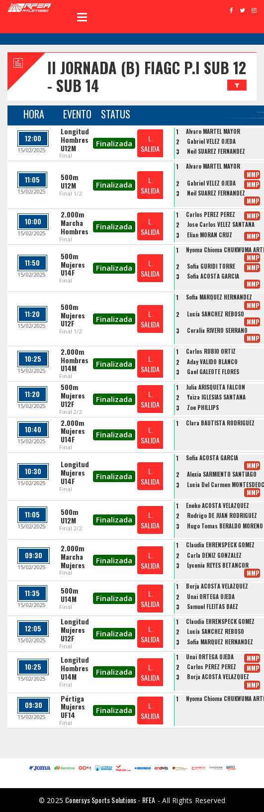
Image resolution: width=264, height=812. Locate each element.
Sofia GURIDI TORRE (211, 266)
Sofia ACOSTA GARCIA (213, 276)
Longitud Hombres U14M (75, 668)
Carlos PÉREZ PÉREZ (210, 214)
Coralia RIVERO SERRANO (217, 330)
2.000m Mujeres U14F (73, 431)
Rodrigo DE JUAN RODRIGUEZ (222, 515)
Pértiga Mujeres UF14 (73, 706)
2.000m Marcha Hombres (74, 222)
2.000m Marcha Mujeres (73, 556)
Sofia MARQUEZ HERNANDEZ (219, 297)
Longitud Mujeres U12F (75, 629)
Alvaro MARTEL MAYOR (213, 131)
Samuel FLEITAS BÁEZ (212, 606)
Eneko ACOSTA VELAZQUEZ (217, 505)
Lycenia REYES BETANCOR (218, 565)
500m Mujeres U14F (73, 264)
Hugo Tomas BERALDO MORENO (225, 526)
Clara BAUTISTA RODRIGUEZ (220, 423)
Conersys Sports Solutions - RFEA (110, 800)
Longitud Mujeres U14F (75, 472)
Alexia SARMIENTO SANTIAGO (222, 474)
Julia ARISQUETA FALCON (215, 387)
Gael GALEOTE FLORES (213, 372)
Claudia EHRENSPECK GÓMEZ (220, 545)
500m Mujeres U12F (73, 315)
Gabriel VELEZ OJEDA (211, 141)
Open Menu (82, 17)
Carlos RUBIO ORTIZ (211, 351)
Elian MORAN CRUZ (209, 235)
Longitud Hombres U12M (75, 139)
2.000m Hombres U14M (74, 360)
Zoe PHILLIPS (203, 407)
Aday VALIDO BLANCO (212, 362)
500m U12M (69, 181)
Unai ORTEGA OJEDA (211, 597)
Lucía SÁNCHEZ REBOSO (215, 314)
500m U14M (69, 594)
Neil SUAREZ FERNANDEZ (216, 151)
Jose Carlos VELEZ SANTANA (221, 224)
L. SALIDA (150, 143)
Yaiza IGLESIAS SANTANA (216, 397)
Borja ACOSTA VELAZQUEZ (217, 586)
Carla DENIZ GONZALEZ (214, 555)
